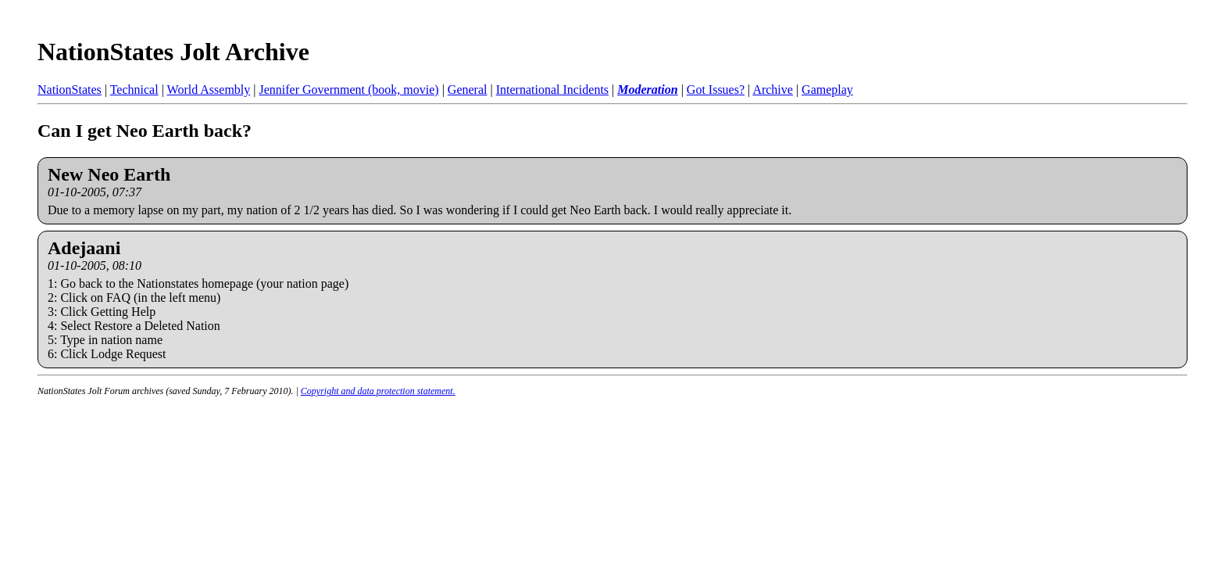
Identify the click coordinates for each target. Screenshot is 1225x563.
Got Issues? (716, 89)
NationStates (70, 89)
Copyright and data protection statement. (378, 390)
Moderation (647, 89)
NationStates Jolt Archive (173, 52)
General (468, 89)
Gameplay (827, 89)
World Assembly (209, 89)
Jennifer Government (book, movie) (348, 89)
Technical (134, 89)
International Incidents (552, 89)
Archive (772, 89)
